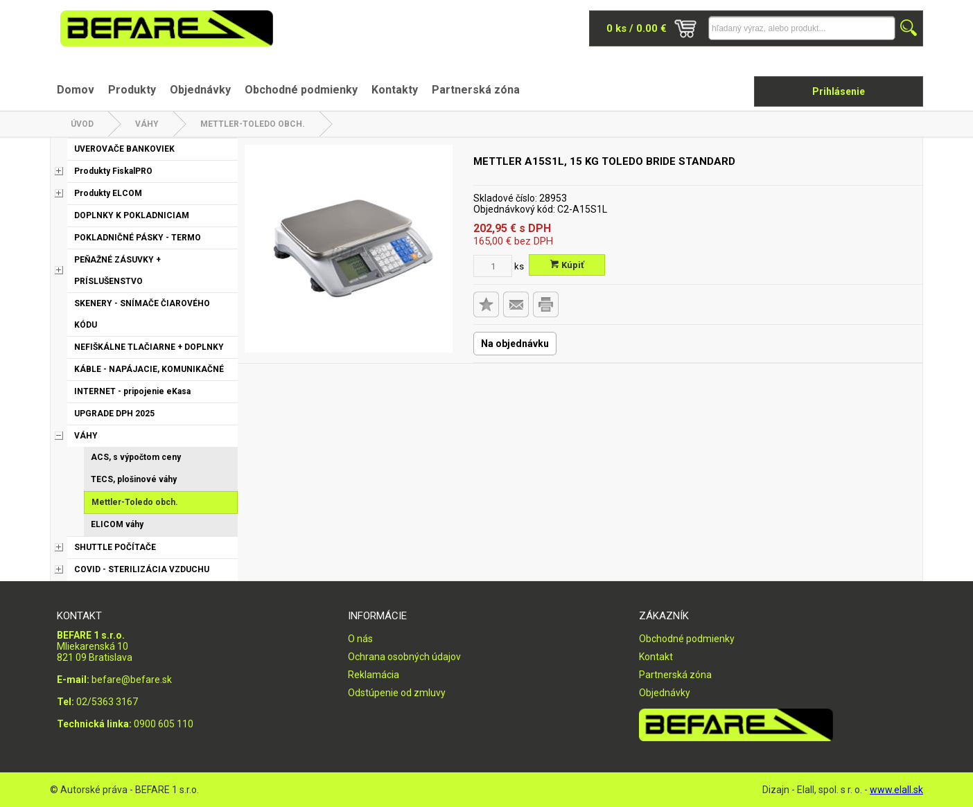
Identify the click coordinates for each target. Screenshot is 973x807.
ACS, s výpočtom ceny (136, 457)
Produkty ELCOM (108, 193)
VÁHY (147, 124)
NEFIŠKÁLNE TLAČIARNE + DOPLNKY (149, 347)
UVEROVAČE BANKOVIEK (124, 149)
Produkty (132, 89)
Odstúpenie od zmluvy (397, 692)
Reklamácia (373, 674)
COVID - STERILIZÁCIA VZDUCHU (141, 569)
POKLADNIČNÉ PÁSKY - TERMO (137, 237)
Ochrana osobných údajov (404, 656)
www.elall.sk (896, 789)
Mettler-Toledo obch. (252, 124)
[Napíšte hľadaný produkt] (801, 28)
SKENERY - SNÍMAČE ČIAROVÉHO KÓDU (142, 314)
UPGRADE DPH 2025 (114, 413)
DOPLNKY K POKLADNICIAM (131, 215)
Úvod (82, 124)
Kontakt (656, 656)
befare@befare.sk (131, 679)
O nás (360, 638)
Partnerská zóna (476, 89)
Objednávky (200, 89)
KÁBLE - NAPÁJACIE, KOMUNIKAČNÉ (149, 369)
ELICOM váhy (117, 524)
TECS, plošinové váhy (134, 479)
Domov (75, 89)
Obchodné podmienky (301, 89)
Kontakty (394, 89)
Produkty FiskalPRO (113, 171)
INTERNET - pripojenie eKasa (132, 391)
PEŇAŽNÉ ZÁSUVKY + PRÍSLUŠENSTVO (117, 270)
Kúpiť (567, 265)
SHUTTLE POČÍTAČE (115, 547)
